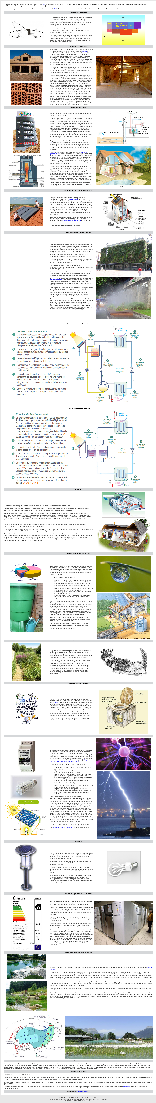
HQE (55, 9)
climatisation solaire (56, 280)
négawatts (126, 1087)
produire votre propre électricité (62, 827)
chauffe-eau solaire (72, 199)
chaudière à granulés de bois (71, 220)
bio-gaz (57, 702)
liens (44, 4)
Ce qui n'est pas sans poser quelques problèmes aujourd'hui (70, 760)
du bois (84, 51)
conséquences (63, 253)
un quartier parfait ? (83, 1091)
